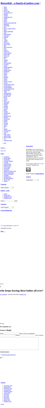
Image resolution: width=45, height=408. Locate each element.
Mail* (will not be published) (27, 333)
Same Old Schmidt (8, 174)
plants (5, 110)
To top (2, 406)
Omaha (5, 104)
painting (6, 106)
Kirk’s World (7, 167)
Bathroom (6, 24)
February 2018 (7, 404)
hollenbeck (6, 71)
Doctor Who (7, 44)
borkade (6, 37)
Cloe (5, 38)
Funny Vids (7, 54)
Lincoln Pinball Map (6, 210)
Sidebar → (3, 148)
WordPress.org (7, 198)
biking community (8, 31)
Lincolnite (6, 169)
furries (5, 57)
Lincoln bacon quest (9, 84)
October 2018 (7, 392)
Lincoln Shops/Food (9, 88)
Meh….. (3, 231)
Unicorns (6, 131)
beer (5, 27)
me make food (7, 94)
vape (5, 133)
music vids (6, 101)
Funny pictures (7, 53)
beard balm (7, 25)
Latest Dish (7, 168)
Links (5, 91)
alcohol (6, 10)
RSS (5, 143)
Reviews (6, 117)
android (6, 14)
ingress (5, 76)
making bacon (7, 93)
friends (5, 50)
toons (5, 126)
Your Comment (39, 335)
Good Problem (7, 164)
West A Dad (7, 179)
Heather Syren (7, 165)
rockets (5, 120)
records (6, 114)
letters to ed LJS (8, 81)
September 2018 (8, 394)
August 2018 (7, 395)
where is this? (7, 136)
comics (5, 41)
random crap (7, 113)
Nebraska (6, 103)
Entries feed (7, 195)
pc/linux (6, 107)
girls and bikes (7, 63)
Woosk (5, 181)
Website (18, 335)
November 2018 (8, 391)
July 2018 (6, 396)
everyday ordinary (8, 161)
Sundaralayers (7, 177)
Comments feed (8, 196)
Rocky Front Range (9, 172)
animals (6, 15)
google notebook (8, 67)
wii (4, 139)
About (5, 8)
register (28, 155)
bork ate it (6, 35)
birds (5, 33)
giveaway (6, 64)
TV (4, 127)
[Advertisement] (5, 258)
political (6, 111)
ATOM (5, 18)
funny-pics (6, 55)
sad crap (6, 123)
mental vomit (7, 96)
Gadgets (6, 60)
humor (5, 74)
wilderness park (8, 140)
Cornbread (6, 156)
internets (6, 77)
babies (5, 20)
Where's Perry (7, 137)
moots (5, 97)
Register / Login (5, 190)
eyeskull (6, 162)
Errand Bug (7, 159)
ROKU (5, 121)
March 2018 (7, 402)
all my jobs (6, 11)
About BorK (29, 146)
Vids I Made (7, 134)
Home (5, 7)
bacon (5, 21)
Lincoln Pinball (8, 87)
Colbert (6, 40)
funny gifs (6, 51)
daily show (6, 43)
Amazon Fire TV (8, 12)
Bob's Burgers (7, 34)
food (5, 48)
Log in (5, 193)
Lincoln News (7, 86)
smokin (6, 124)
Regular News (7, 116)
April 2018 (6, 401)
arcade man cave (8, 17)
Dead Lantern (7, 158)
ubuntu (5, 129)
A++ (5, 150)
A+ (3, 150)
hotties (5, 73)
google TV (6, 68)
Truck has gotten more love (9, 357)
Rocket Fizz (7, 119)
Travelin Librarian (8, 178)
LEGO (5, 80)
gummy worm (7, 70)
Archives (28, 177)
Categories (3, 184)
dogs (5, 45)
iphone (5, 78)
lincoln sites (7, 90)
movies (5, 98)
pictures (6, 109)
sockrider (6, 175)
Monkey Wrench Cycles (10, 171)
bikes (5, 30)
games (5, 61)
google (5, 66)
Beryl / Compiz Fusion (9, 28)
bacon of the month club (10, 22)
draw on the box (8, 47)
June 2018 (6, 398)
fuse (5, 58)
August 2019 (7, 389)
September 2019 (8, 388)
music (5, 100)
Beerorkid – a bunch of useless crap (20, 3)
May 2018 (6, 399)
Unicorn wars (7, 130)
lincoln (5, 83)
